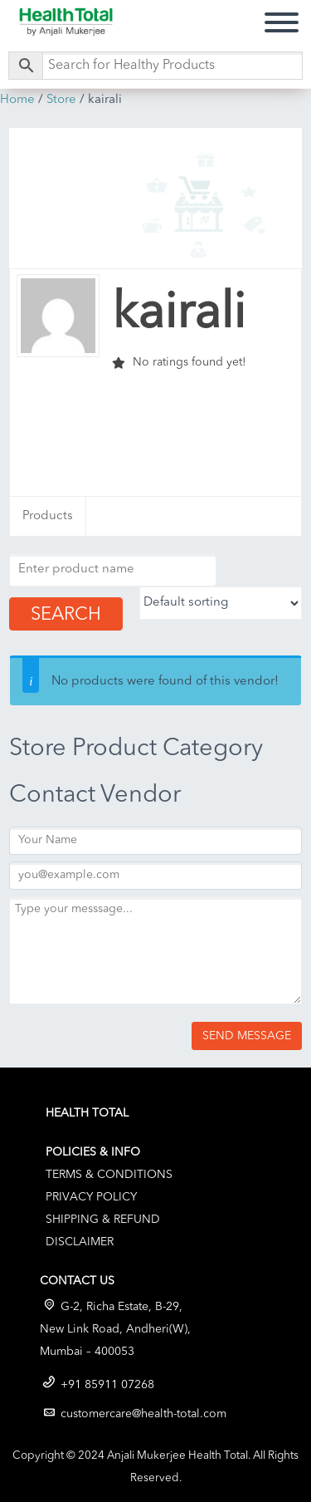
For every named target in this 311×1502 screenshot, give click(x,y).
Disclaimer (80, 1242)
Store (61, 100)
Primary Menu (282, 20)
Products (47, 516)
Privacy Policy (91, 1197)
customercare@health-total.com (143, 1414)
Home (17, 100)
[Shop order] (220, 603)
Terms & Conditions (109, 1174)
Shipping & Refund (103, 1219)
